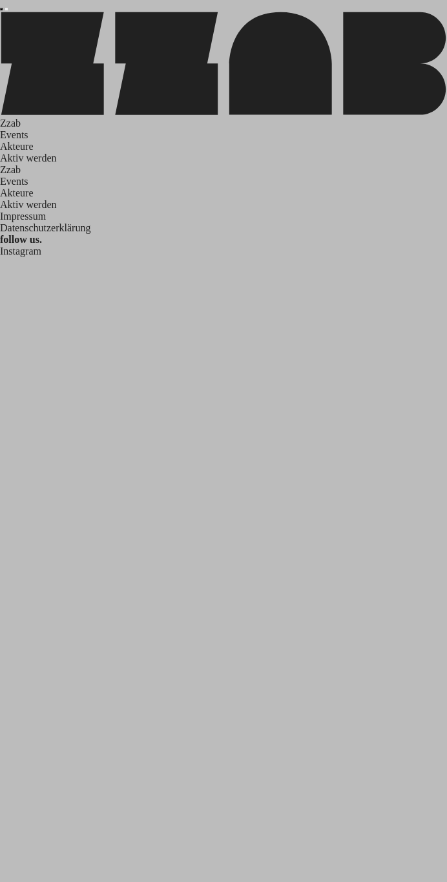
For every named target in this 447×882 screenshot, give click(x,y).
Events (14, 134)
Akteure (17, 146)
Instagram (20, 251)
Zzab (10, 123)
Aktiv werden (28, 157)
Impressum (23, 216)
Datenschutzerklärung (45, 227)
